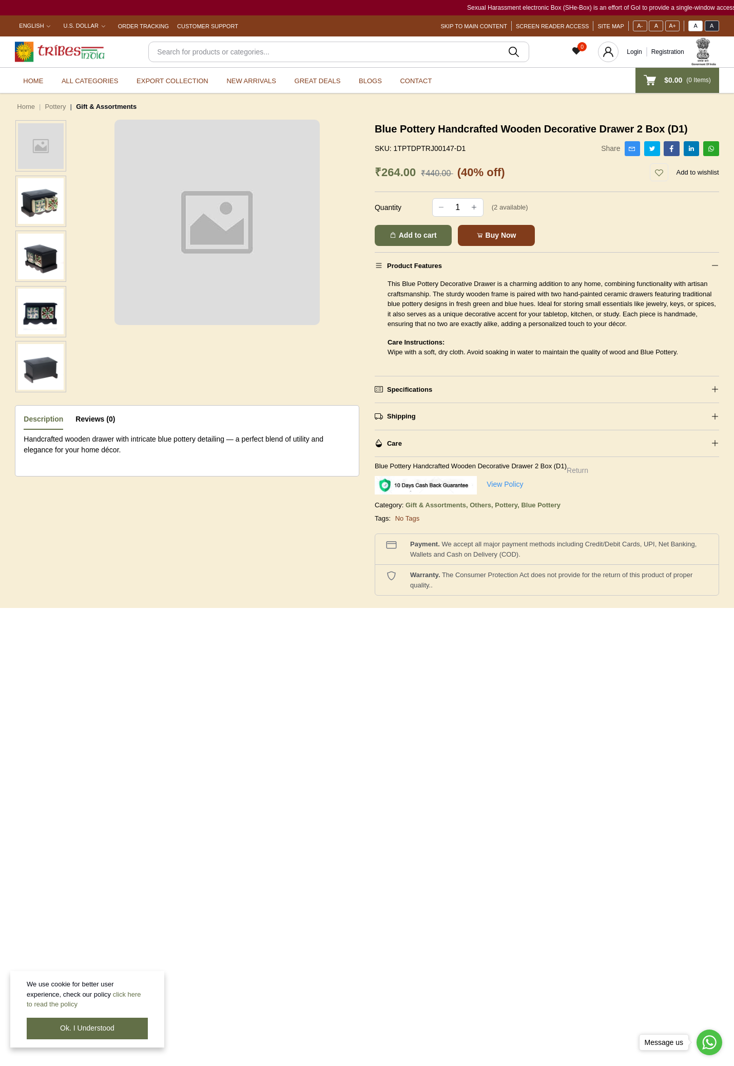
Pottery (55, 106)
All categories (90, 81)
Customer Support (207, 26)
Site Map (610, 26)
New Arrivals (251, 81)
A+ (672, 26)
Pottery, (508, 505)
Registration (667, 51)
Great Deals (318, 81)
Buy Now (496, 235)
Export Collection (172, 81)
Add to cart (413, 235)
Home (33, 81)
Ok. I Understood (87, 1028)
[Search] (338, 52)
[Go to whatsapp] (709, 1042)
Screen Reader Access (552, 26)
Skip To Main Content (473, 26)
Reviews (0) (95, 419)
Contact (416, 81)
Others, (482, 505)
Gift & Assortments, (437, 505)
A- (640, 26)
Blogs (370, 81)
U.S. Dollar (80, 26)
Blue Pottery (541, 505)
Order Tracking (143, 26)
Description (43, 419)
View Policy (505, 484)
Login (634, 51)
